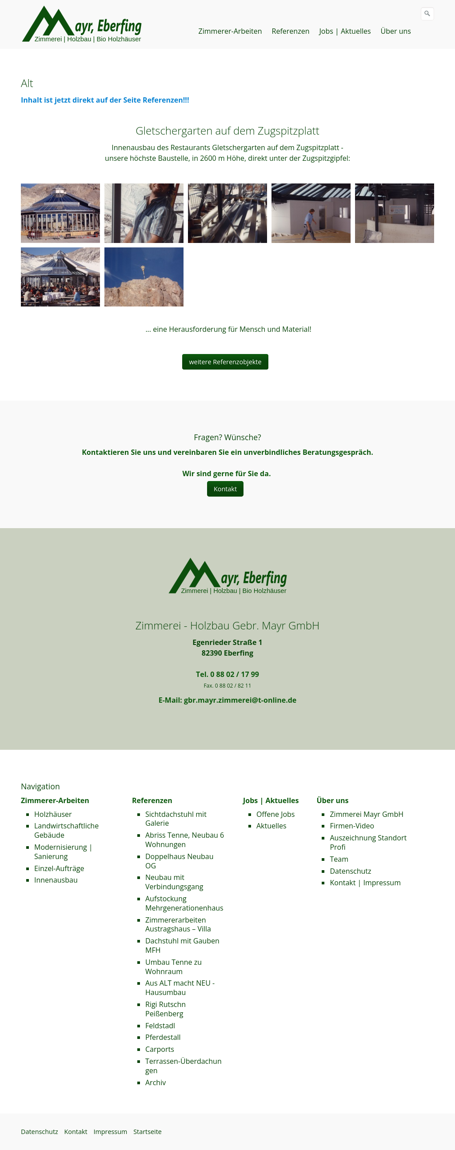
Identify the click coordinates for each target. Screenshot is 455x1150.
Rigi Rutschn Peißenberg (165, 1009)
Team (339, 859)
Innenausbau (56, 880)
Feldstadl (160, 1026)
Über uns (396, 31)
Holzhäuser (53, 814)
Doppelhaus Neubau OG (179, 861)
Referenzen (291, 31)
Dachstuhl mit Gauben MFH (182, 945)
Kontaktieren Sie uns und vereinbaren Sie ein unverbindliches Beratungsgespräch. (227, 452)
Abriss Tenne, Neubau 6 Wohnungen (184, 839)
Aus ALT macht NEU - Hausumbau (180, 987)
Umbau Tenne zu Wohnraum (173, 966)
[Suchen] (427, 14)
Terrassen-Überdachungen (183, 1065)
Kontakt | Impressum (365, 882)
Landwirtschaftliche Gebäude (66, 830)
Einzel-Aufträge (59, 868)
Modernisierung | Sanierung (63, 851)
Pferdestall (163, 1037)
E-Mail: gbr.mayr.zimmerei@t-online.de (228, 700)
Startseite (147, 1131)
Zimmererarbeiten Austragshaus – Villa (178, 924)
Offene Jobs (275, 814)
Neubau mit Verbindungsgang (174, 881)
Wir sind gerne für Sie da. (226, 473)
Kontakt (76, 1131)
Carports (159, 1049)
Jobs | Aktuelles (345, 31)
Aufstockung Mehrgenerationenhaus (184, 903)
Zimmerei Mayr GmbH (366, 814)
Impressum (110, 1131)
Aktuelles (271, 826)
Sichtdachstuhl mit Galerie (176, 818)
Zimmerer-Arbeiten (230, 31)
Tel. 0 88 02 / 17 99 (227, 674)
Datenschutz (350, 871)
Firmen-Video (352, 826)
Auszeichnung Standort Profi (368, 842)
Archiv (155, 1082)
